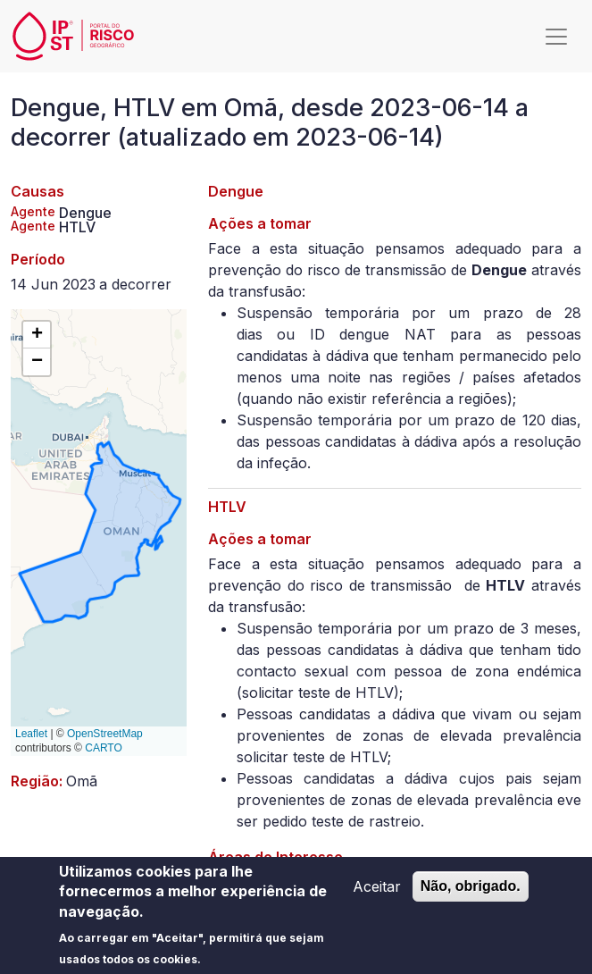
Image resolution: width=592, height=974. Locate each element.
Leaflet (31, 733)
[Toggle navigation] (556, 37)
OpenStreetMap (105, 733)
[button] (36, 335)
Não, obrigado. (471, 893)
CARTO (103, 748)
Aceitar (377, 894)
